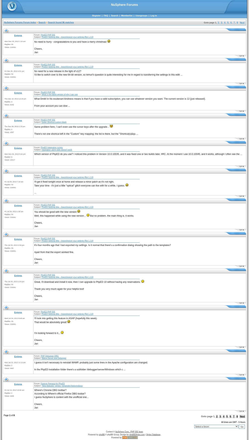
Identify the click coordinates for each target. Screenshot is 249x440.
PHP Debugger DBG (50, 356)
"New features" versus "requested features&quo (62, 386)
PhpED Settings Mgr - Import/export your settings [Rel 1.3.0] (67, 37)
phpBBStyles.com (137, 435)
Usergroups (141, 15)
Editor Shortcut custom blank (54, 122)
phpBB (102, 435)
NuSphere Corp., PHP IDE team (129, 432)
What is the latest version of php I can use (60, 94)
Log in (153, 15)
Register (96, 15)
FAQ (106, 15)
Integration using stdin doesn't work (57, 150)
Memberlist (126, 15)
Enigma (18, 35)
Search (114, 15)
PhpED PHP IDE (48, 35)
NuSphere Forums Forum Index (20, 22)
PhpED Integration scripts (52, 148)
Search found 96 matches (61, 22)
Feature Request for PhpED (53, 384)
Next (242, 22)
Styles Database (153, 435)
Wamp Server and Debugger (54, 358)
